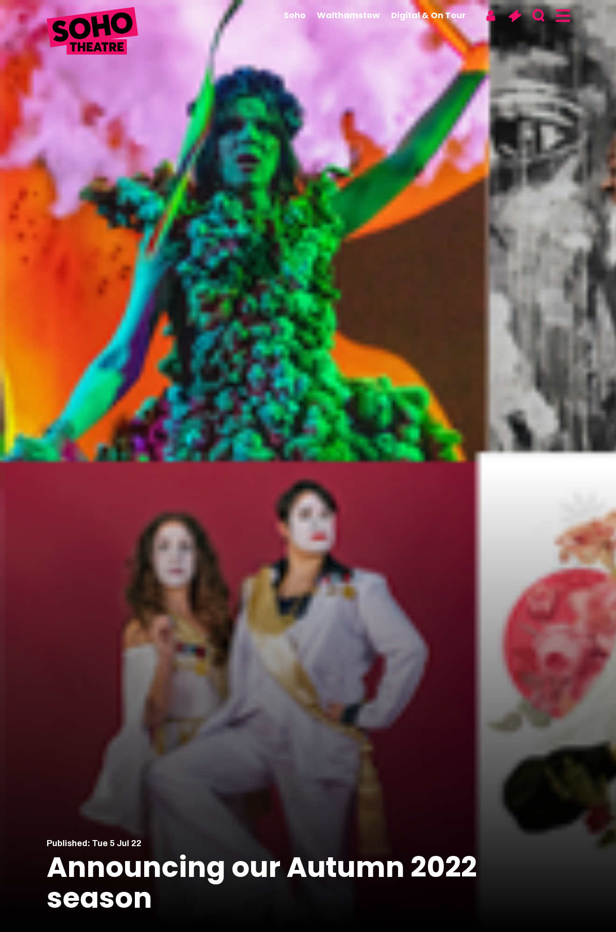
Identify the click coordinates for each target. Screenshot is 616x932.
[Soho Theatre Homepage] (93, 32)
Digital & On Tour (428, 15)
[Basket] (514, 16)
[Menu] (562, 16)
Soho (295, 15)
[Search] (538, 16)
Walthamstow (348, 15)
